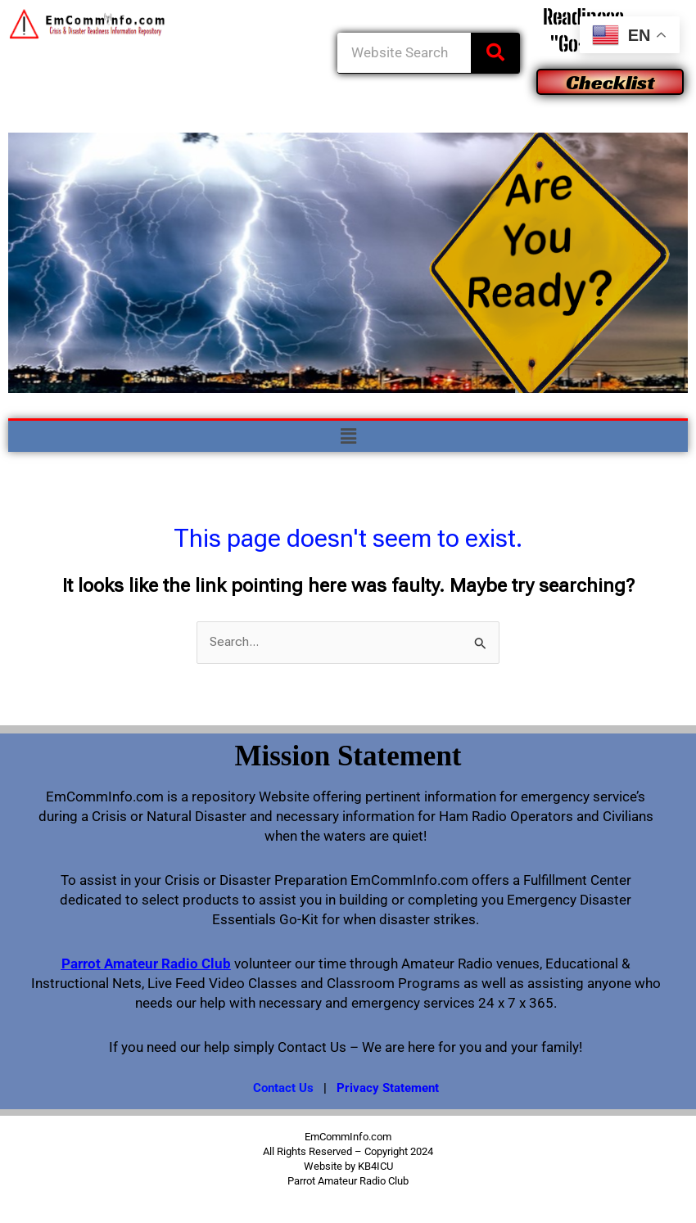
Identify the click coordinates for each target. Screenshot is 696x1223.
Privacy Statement (388, 1088)
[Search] (495, 53)
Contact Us (283, 1088)
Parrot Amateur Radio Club (146, 963)
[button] (348, 436)
